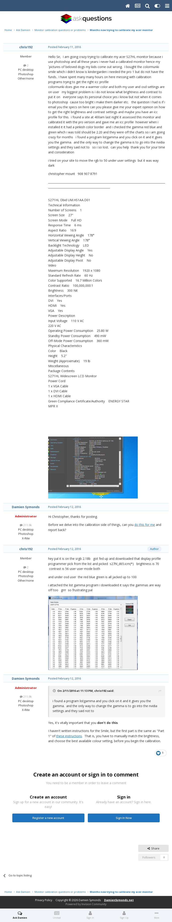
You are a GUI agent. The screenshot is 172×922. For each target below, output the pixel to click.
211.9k (26, 525)
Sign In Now (124, 818)
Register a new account (48, 818)
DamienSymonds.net (119, 900)
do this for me (144, 525)
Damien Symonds (26, 507)
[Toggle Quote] (55, 691)
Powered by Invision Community (86, 904)
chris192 (25, 47)
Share (153, 848)
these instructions (69, 736)
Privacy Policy (43, 900)
